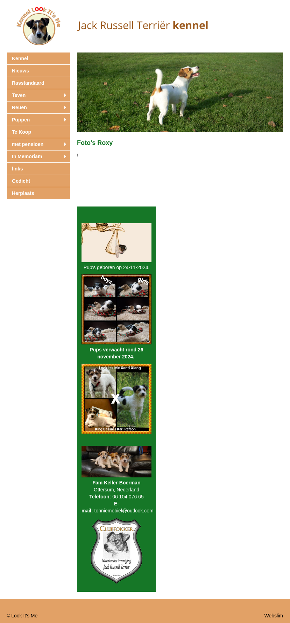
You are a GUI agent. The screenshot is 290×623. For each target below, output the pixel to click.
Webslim (273, 615)
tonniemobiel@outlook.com (124, 510)
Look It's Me (24, 615)
